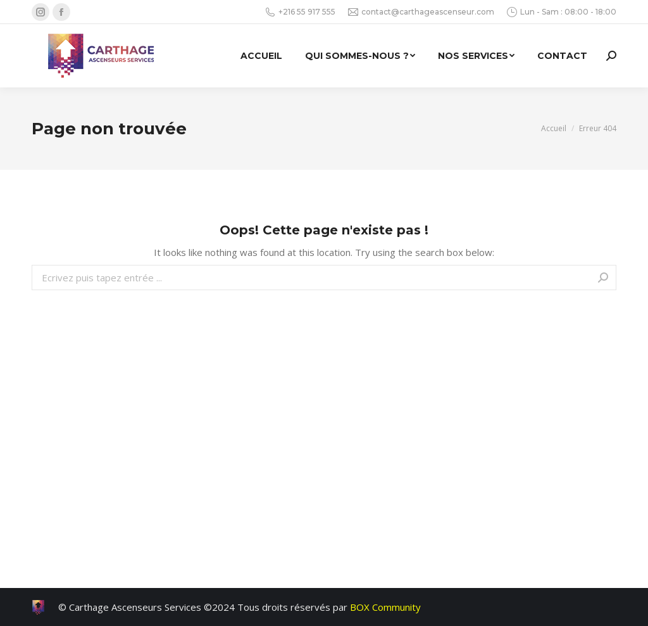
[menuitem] (261, 55)
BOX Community (385, 607)
